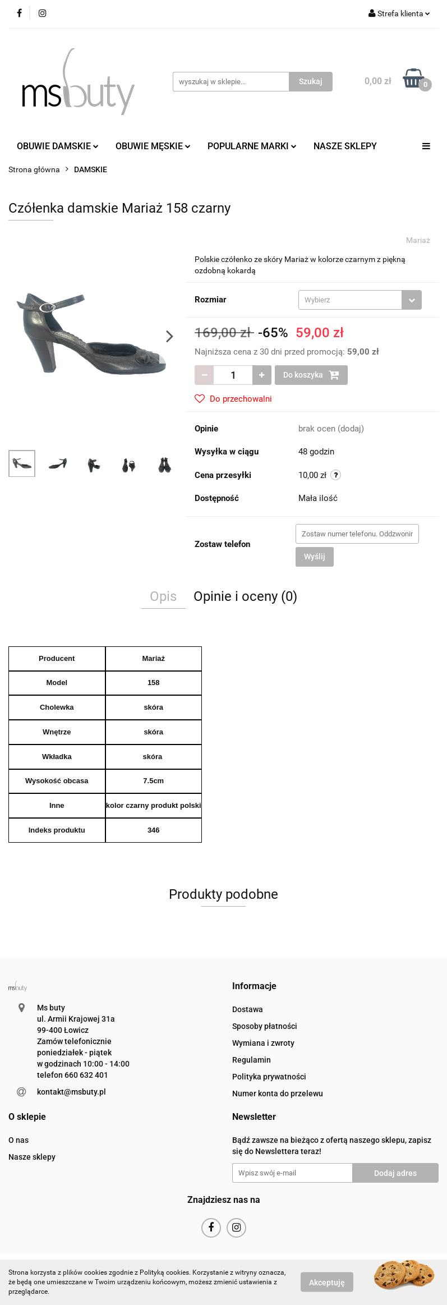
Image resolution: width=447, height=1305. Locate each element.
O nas (18, 1140)
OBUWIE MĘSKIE (153, 146)
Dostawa (247, 1009)
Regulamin (251, 1059)
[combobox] (360, 300)
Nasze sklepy (32, 1156)
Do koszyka (311, 374)
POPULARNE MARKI (252, 146)
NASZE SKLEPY (345, 146)
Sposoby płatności (264, 1026)
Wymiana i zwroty (263, 1043)
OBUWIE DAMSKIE (58, 146)
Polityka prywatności (269, 1076)
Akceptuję (327, 1282)
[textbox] (350, 300)
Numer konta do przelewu (277, 1093)
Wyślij (314, 556)
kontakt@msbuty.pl (71, 1091)
